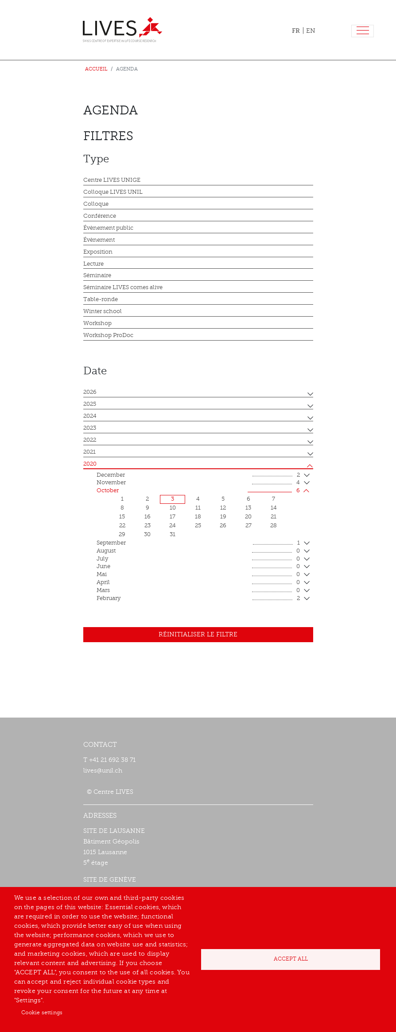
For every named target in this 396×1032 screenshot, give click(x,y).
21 (273, 517)
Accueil (96, 69)
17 (172, 517)
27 (248, 525)
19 (223, 517)
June (198, 567)
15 (122, 517)
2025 (89, 404)
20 (248, 517)
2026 (90, 392)
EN (310, 30)
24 (172, 525)
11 (198, 508)
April (198, 583)
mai (198, 575)
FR (296, 30)
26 (223, 525)
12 (223, 508)
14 (274, 508)
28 (273, 525)
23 (147, 525)
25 (198, 525)
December (198, 475)
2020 (90, 464)
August (198, 551)
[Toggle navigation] (362, 31)
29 (122, 534)
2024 (90, 416)
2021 (89, 452)
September (198, 543)
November (198, 483)
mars (198, 591)
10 (173, 508)
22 (122, 525)
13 (248, 508)
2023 (89, 428)
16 (147, 517)
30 (147, 534)
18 (198, 517)
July (198, 559)
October (198, 491)
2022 (89, 440)
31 (172, 534)
